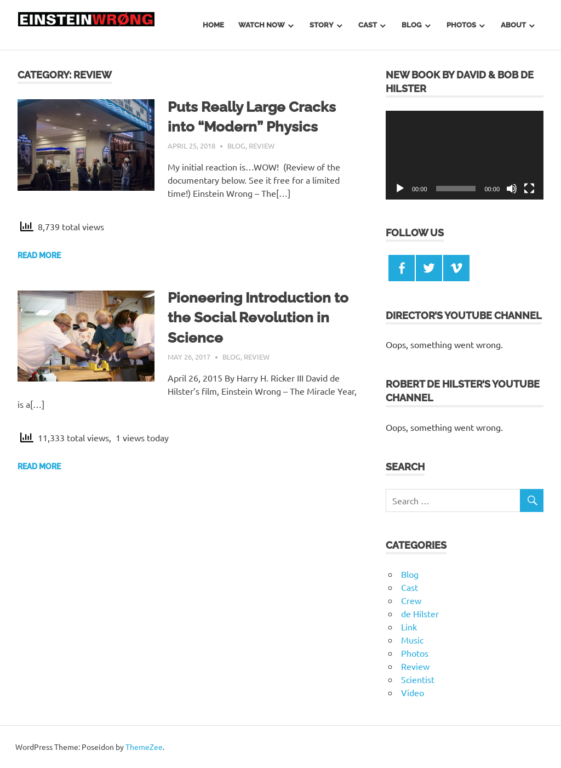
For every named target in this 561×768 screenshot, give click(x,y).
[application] (464, 155)
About (513, 25)
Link (409, 626)
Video (412, 692)
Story (322, 25)
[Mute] (511, 188)
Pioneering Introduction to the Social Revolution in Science (258, 317)
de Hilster (420, 613)
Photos (461, 25)
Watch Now (261, 25)
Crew (411, 600)
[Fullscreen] (529, 188)
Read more (39, 255)
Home (213, 25)
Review (261, 145)
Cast (367, 25)
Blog (411, 25)
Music (412, 639)
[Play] (399, 188)
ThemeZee (144, 747)
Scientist (417, 679)
